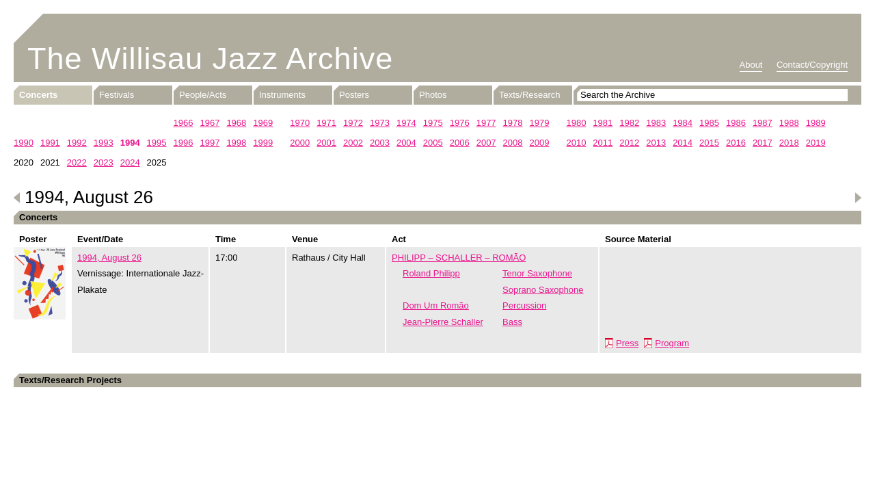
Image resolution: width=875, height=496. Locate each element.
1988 (789, 123)
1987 (762, 123)
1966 (183, 123)
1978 (513, 123)
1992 (77, 143)
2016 (736, 143)
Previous (17, 197)
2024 (130, 162)
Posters (354, 95)
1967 (209, 123)
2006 (460, 143)
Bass (512, 322)
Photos (432, 95)
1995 (157, 143)
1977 (486, 123)
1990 (23, 143)
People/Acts (202, 95)
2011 (602, 143)
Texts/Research (530, 95)
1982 (629, 123)
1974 (406, 123)
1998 (236, 143)
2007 (486, 143)
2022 (77, 162)
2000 (300, 143)
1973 (380, 123)
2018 (789, 143)
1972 (353, 123)
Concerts (38, 95)
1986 (736, 123)
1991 (50, 143)
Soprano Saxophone (543, 290)
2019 (816, 143)
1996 (183, 143)
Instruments (282, 95)
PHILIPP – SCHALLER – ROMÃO (459, 257)
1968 (236, 123)
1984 (682, 123)
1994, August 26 (109, 257)
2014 (682, 143)
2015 (709, 143)
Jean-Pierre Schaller (443, 322)
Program (672, 343)
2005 (433, 143)
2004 (406, 143)
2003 (380, 143)
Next (857, 197)
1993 (103, 143)
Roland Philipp (431, 273)
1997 (209, 143)
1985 (709, 123)
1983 (656, 123)
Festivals (116, 95)
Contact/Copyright (812, 65)
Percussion (524, 305)
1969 (263, 123)
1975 (433, 123)
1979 (540, 123)
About (751, 65)
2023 (103, 162)
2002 (353, 143)
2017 (762, 143)
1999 (263, 143)
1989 (816, 123)
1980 (576, 123)
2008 (513, 143)
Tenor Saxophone (537, 273)
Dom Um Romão (436, 305)
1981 (602, 123)
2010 (576, 143)
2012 (629, 143)
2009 (540, 143)
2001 (326, 143)
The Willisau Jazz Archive (210, 58)
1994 (130, 143)
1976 (460, 123)
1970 (300, 123)
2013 (656, 143)
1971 (326, 123)
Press (627, 343)
